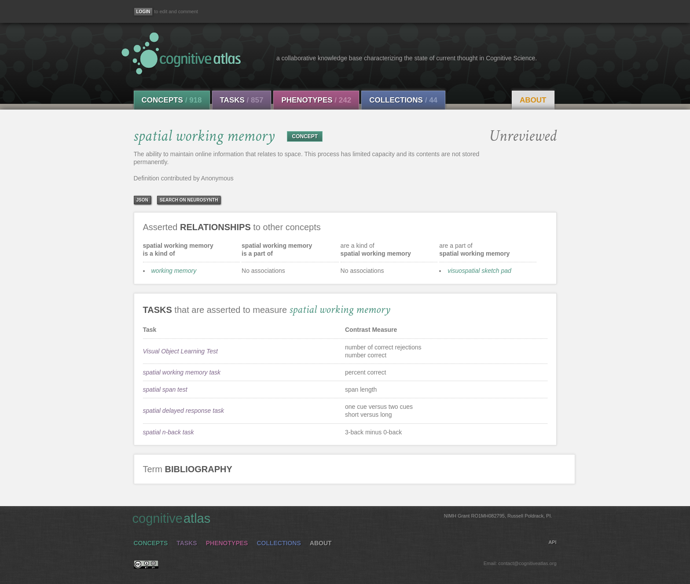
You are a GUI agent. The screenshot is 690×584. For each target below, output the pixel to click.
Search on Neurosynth (189, 200)
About (533, 100)
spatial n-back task (168, 432)
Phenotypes (316, 100)
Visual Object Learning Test (180, 351)
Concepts (172, 100)
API (552, 542)
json (142, 200)
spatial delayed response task (183, 410)
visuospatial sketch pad (479, 270)
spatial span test (165, 389)
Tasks (242, 100)
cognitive (342, 518)
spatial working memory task (182, 372)
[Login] (143, 11)
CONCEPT (305, 136)
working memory (174, 270)
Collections (403, 100)
